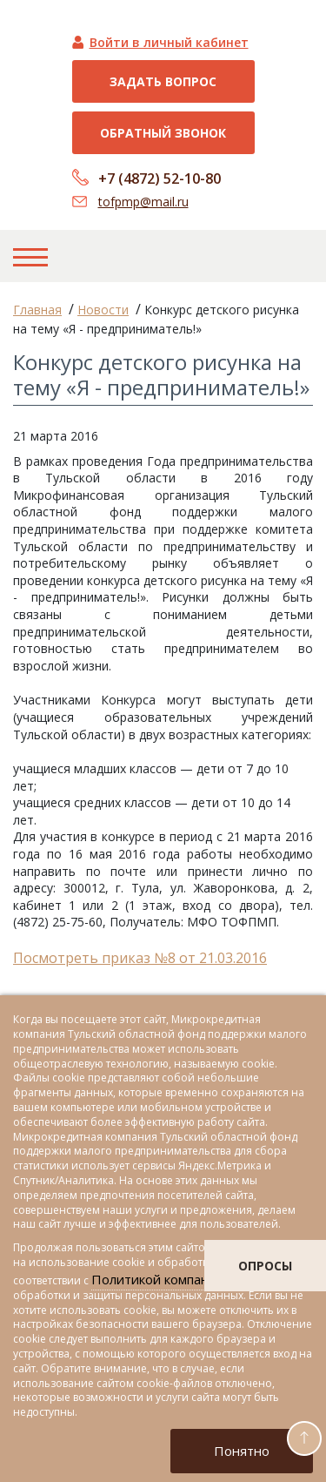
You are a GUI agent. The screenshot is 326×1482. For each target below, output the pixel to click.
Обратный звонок (163, 133)
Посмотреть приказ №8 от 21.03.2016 (140, 957)
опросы (265, 1265)
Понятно (241, 1450)
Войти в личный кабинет (169, 42)
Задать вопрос (163, 81)
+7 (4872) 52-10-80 (159, 178)
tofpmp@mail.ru (143, 201)
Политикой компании (157, 1279)
